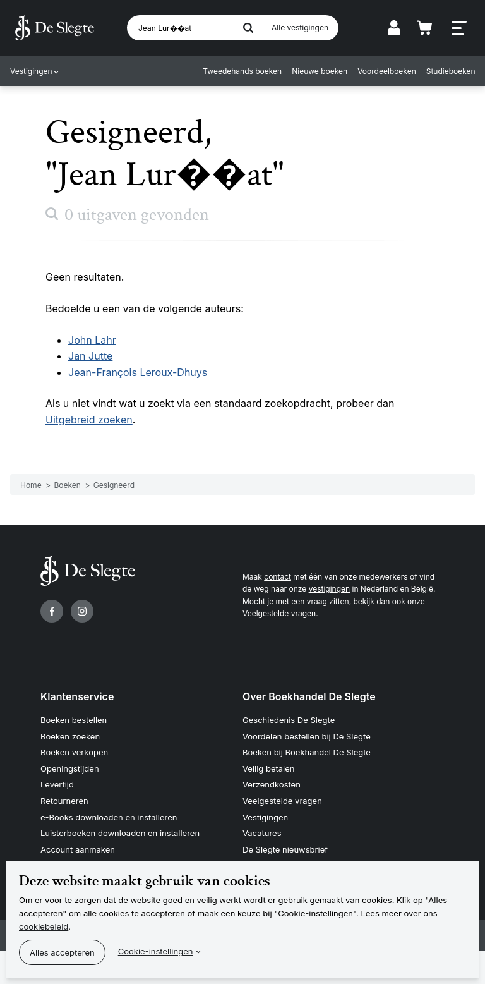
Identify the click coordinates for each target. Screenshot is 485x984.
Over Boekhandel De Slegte (309, 696)
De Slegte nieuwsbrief (285, 849)
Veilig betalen (268, 768)
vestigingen (329, 588)
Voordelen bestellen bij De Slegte (306, 736)
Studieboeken (450, 71)
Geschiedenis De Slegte (288, 720)
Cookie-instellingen (155, 951)
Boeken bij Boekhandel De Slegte (306, 752)
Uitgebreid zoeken (89, 419)
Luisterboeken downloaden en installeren (120, 833)
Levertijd (57, 784)
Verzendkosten (271, 784)
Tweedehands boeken (242, 71)
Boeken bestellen (73, 720)
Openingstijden (69, 768)
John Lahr (92, 340)
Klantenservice (77, 696)
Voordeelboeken (386, 71)
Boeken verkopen (74, 752)
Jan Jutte (90, 355)
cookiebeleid (43, 926)
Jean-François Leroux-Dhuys (137, 372)
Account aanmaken (77, 849)
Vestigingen (31, 71)
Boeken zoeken (70, 736)
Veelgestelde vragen (279, 613)
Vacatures (262, 833)
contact (277, 576)
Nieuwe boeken (319, 71)
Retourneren (64, 801)
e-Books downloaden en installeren (108, 817)
